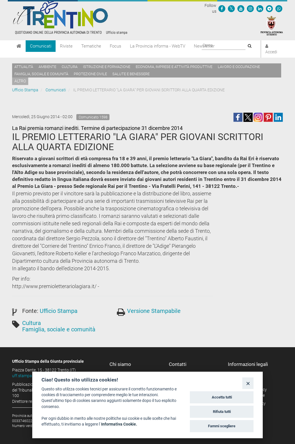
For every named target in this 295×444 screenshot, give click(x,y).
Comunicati (40, 46)
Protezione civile (90, 74)
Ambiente (47, 67)
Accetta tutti (222, 397)
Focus (115, 46)
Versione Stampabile (154, 310)
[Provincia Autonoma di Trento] (271, 25)
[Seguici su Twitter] (231, 8)
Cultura (69, 67)
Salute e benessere (131, 74)
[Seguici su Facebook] (222, 8)
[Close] (248, 383)
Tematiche (91, 46)
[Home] (19, 46)
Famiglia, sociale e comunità (41, 74)
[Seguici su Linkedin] (260, 8)
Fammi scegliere (221, 426)
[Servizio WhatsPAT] (279, 8)
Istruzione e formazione (106, 67)
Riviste (66, 46)
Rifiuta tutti (222, 411)
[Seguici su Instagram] (250, 8)
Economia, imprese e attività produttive (174, 67)
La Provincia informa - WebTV (157, 46)
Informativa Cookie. (119, 424)
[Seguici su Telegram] (269, 8)
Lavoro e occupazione (239, 67)
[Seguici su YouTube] (241, 8)
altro (20, 81)
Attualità (23, 67)
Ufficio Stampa (25, 90)
